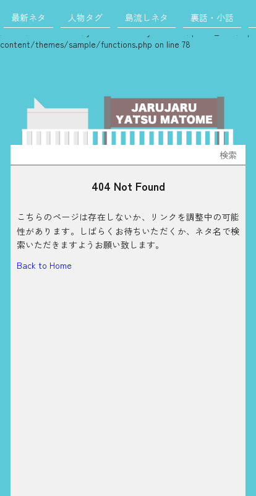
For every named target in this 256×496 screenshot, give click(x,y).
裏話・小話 (212, 17)
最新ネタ (28, 17)
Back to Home (44, 265)
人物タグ (85, 17)
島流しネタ (146, 17)
